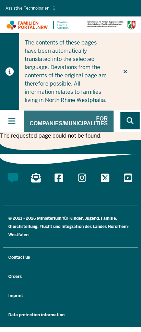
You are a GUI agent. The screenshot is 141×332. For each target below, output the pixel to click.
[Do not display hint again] (125, 71)
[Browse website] (130, 120)
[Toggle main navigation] (12, 121)
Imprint (15, 295)
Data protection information (36, 315)
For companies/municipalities (69, 121)
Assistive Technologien (30, 8)
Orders (15, 276)
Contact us (19, 257)
